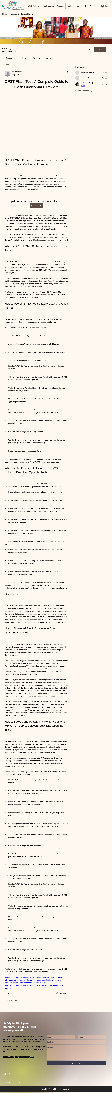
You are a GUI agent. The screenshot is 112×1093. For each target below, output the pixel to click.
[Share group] (108, 49)
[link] (10, 58)
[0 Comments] (62, 993)
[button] (48, 6)
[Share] (66, 72)
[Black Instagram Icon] (90, 5)
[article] (36, 537)
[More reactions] (14, 993)
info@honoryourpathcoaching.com (18, 1057)
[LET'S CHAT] (76, 1063)
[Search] (89, 49)
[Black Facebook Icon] (85, 5)
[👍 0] (7, 993)
